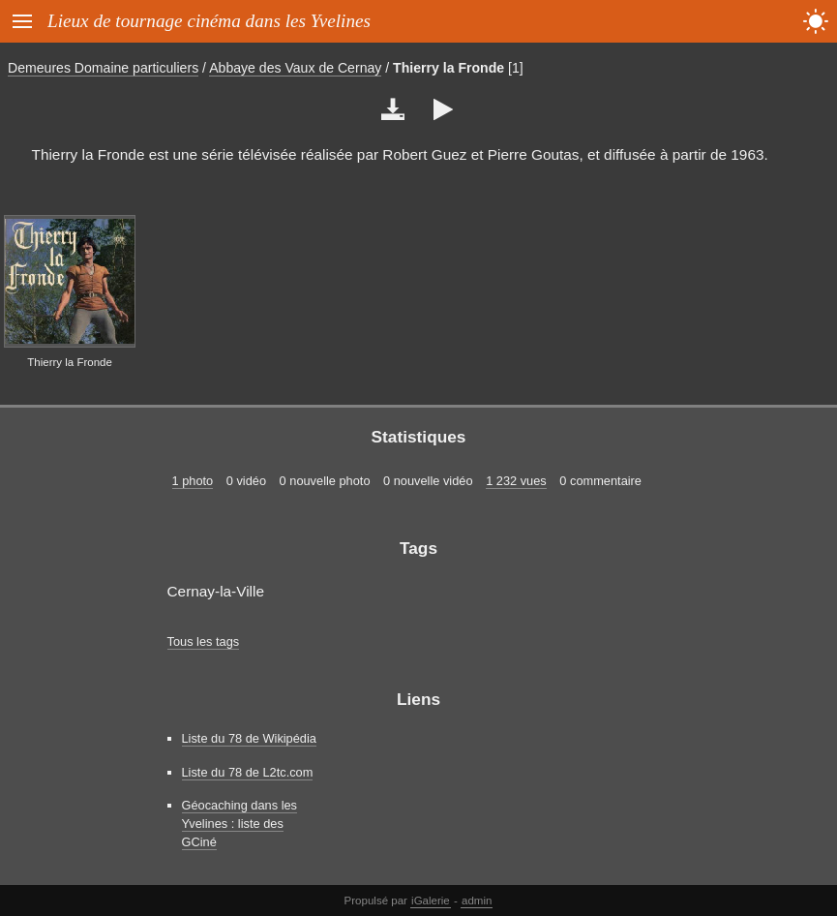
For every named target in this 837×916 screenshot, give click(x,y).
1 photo (193, 480)
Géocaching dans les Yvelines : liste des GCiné (240, 823)
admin (477, 900)
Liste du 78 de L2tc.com (248, 772)
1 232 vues (516, 480)
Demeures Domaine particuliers (103, 68)
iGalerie (430, 900)
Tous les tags (203, 641)
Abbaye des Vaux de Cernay (295, 68)
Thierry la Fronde (448, 68)
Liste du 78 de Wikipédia (249, 738)
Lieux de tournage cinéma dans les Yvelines (209, 21)
